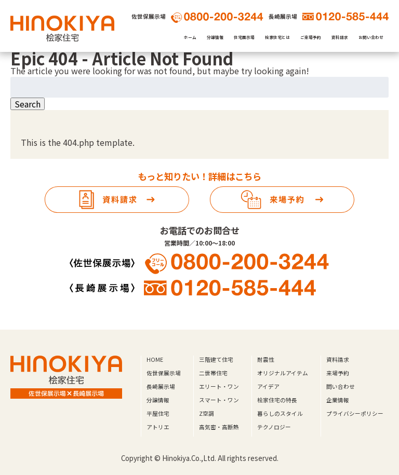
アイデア (268, 386)
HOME (155, 359)
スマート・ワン (219, 400)
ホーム (190, 37)
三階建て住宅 (216, 359)
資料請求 (339, 37)
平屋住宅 (158, 413)
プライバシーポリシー (354, 413)
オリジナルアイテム (282, 373)
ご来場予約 (310, 37)
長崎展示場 (161, 386)
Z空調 (206, 413)
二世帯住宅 (213, 373)
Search (28, 104)
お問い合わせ (370, 37)
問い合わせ (340, 386)
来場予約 (337, 373)
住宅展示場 (244, 37)
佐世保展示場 (164, 373)
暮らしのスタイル (280, 413)
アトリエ (158, 427)
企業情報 (337, 400)
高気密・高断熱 (219, 427)
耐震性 (265, 359)
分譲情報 (215, 37)
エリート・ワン (219, 386)
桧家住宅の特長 (277, 400)
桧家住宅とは (277, 37)
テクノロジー (274, 427)
